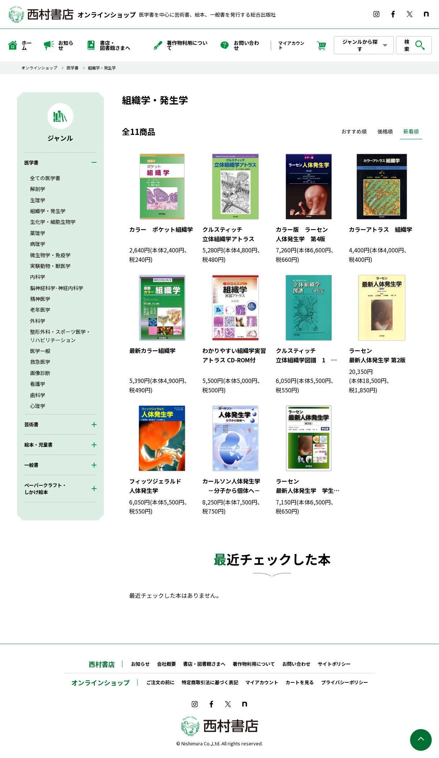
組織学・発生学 (102, 68)
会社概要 (166, 663)
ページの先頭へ (421, 740)
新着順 (411, 131)
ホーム (19, 45)
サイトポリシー (334, 663)
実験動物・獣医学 (50, 265)
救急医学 (40, 361)
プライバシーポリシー (344, 682)
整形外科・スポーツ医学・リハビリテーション (60, 335)
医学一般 (40, 350)
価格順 (385, 131)
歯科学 (37, 395)
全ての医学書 (45, 178)
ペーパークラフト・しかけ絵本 (45, 488)
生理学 (37, 200)
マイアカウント (291, 45)
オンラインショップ (106, 14)
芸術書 (31, 424)
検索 (415, 45)
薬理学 (37, 233)
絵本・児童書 (38, 444)
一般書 (31, 464)
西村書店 (102, 664)
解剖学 (37, 188)
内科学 (37, 276)
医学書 (73, 68)
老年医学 (40, 309)
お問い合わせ (239, 45)
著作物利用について (179, 45)
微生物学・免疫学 (50, 255)
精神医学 (40, 298)
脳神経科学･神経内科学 (56, 287)
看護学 (37, 383)
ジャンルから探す (359, 45)
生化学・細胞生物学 (53, 221)
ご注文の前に (160, 682)
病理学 (37, 243)
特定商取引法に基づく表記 (210, 682)
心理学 (37, 405)
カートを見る (300, 682)
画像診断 (40, 372)
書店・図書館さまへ (107, 45)
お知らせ (58, 45)
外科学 (37, 320)
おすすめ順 (354, 131)
